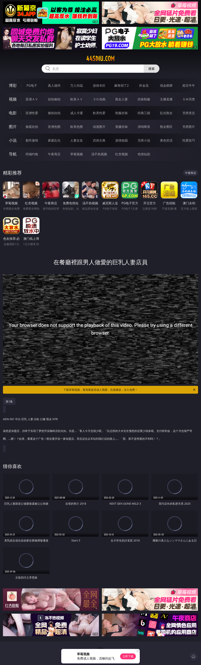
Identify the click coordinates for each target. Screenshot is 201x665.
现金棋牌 (166, 85)
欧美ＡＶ (76, 99)
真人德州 (54, 85)
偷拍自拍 (54, 113)
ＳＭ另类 (188, 99)
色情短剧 (144, 154)
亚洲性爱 (32, 113)
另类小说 (144, 140)
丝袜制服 (144, 99)
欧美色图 (76, 126)
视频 (13, 99)
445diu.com (100, 59)
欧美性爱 (99, 113)
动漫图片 (99, 126)
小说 (13, 140)
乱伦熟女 (166, 113)
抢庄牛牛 (188, 85)
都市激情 (32, 140)
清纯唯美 (144, 126)
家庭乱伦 (54, 140)
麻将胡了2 (121, 85)
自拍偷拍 (54, 99)
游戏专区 (99, 85)
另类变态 (188, 113)
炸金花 (144, 85)
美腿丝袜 (121, 126)
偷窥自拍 (32, 126)
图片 (13, 126)
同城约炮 (32, 154)
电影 (13, 112)
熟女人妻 (121, 99)
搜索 (151, 68)
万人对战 (76, 85)
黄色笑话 (166, 140)
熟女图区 (166, 126)
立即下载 (127, 656)
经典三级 (144, 113)
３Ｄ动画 (99, 99)
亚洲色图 (54, 126)
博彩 (13, 85)
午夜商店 (54, 154)
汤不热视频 (99, 154)
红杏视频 (121, 154)
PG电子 (31, 85)
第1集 (9, 401)
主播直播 (166, 99)
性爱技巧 (188, 140)
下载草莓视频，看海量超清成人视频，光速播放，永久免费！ (129, 389)
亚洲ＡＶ (32, 99)
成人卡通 (76, 113)
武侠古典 (99, 140)
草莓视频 (76, 154)
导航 (13, 154)
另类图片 (188, 126)
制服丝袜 (121, 113)
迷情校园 (121, 140)
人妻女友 (76, 140)
